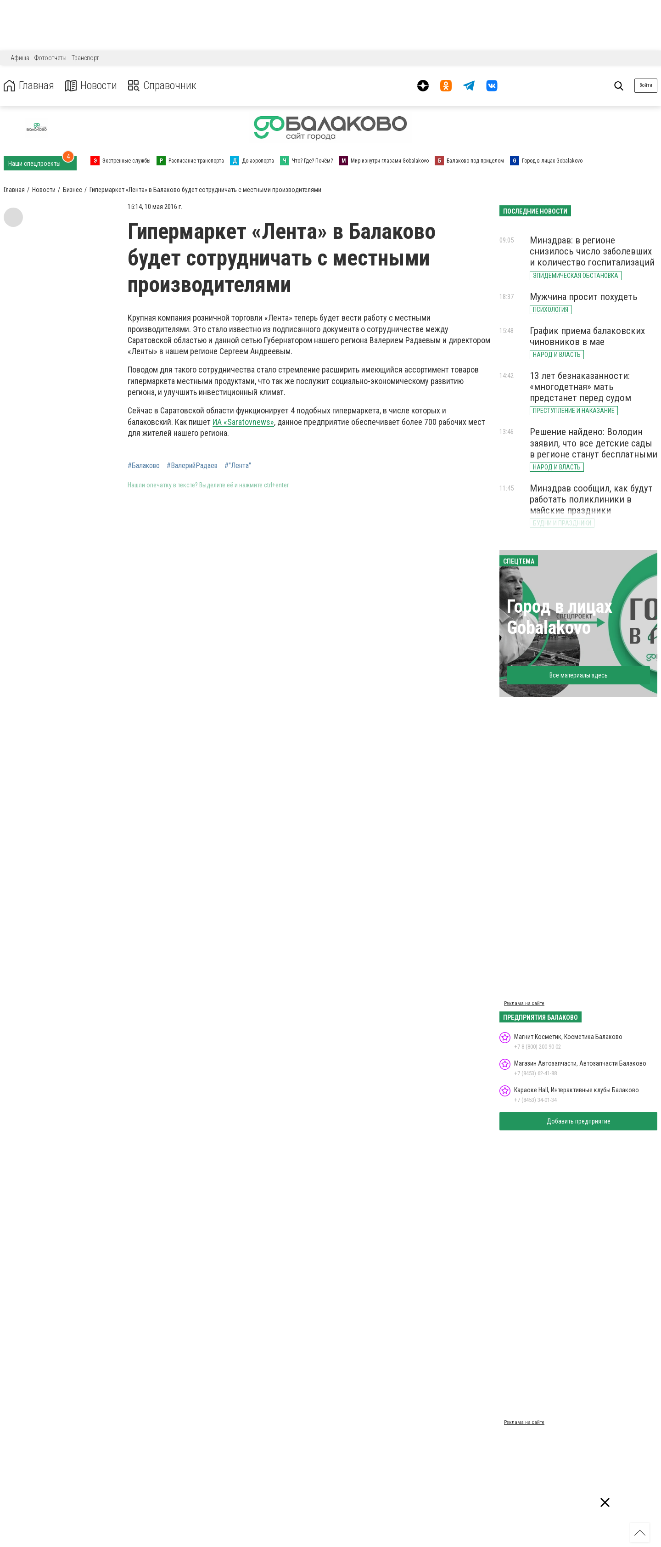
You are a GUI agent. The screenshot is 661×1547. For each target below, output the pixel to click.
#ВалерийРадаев (192, 466)
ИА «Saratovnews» (243, 422)
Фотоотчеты (50, 58)
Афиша (20, 58)
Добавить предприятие (579, 1121)
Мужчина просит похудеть (584, 296)
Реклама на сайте (524, 1003)
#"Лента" (237, 466)
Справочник (162, 85)
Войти (645, 85)
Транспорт (85, 58)
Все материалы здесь (578, 675)
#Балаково (144, 466)
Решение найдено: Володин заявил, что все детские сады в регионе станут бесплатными (593, 442)
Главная (29, 85)
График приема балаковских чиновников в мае (587, 336)
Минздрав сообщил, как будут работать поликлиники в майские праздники (591, 499)
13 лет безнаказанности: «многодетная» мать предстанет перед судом (580, 386)
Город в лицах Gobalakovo (559, 617)
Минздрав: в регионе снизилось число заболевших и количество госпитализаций (592, 251)
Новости (91, 85)
